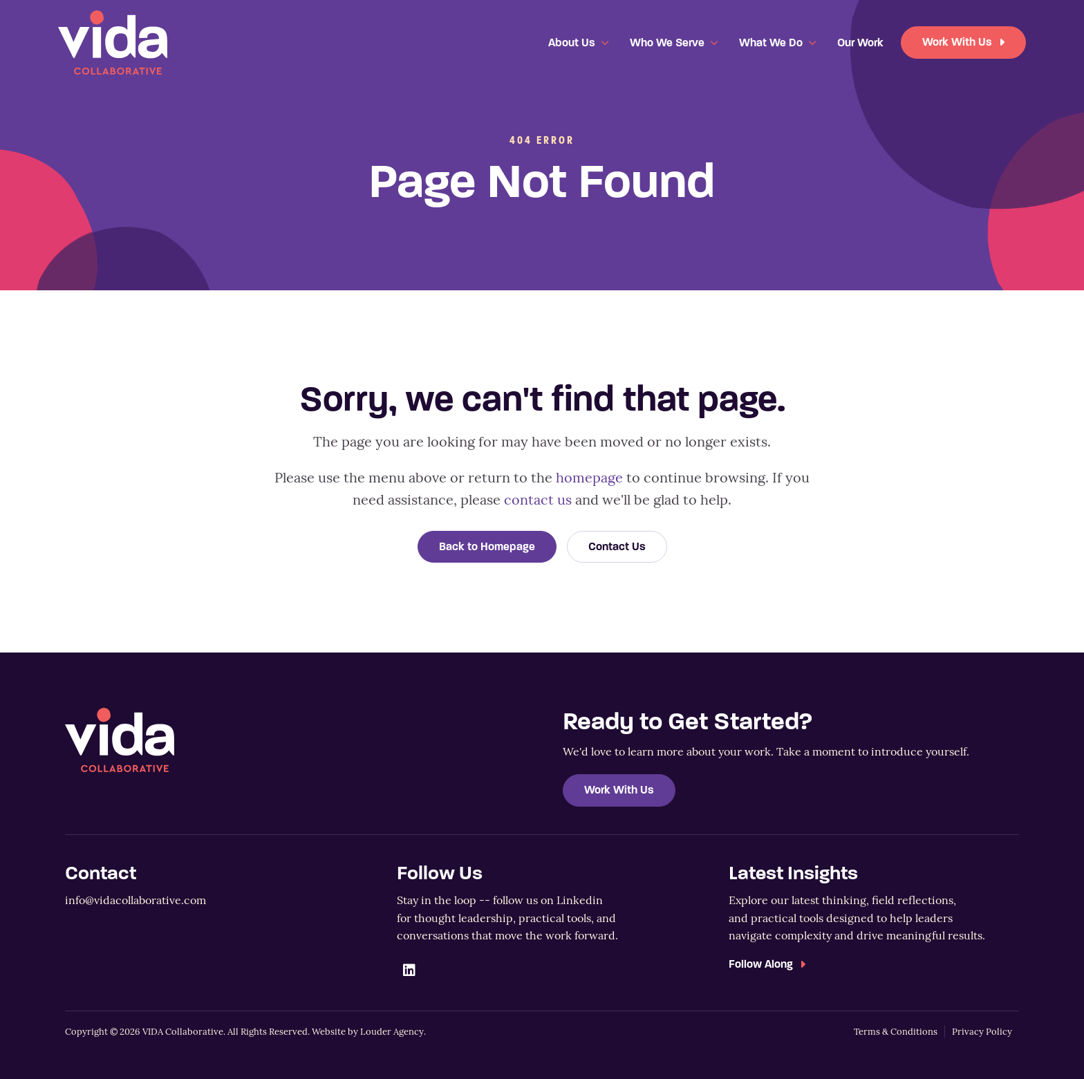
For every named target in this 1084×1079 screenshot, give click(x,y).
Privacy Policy (982, 1031)
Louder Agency (392, 1031)
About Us (571, 42)
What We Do (771, 42)
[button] (409, 970)
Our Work (860, 42)
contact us (538, 498)
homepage (589, 476)
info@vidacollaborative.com (135, 899)
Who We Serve (667, 42)
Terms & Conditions (895, 1031)
